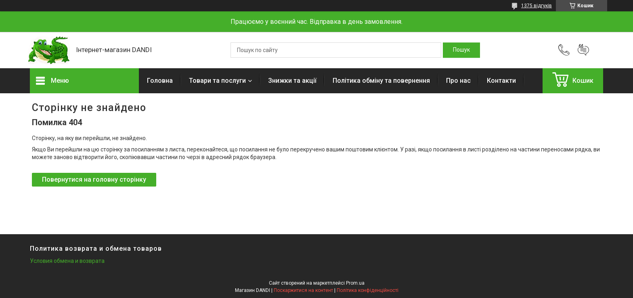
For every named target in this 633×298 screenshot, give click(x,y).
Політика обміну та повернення (381, 80)
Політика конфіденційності (367, 290)
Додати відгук (583, 50)
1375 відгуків (536, 5)
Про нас (458, 80)
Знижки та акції (292, 80)
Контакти (501, 80)
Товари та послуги (217, 80)
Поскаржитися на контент (303, 290)
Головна (160, 80)
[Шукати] (461, 50)
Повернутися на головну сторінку (94, 179)
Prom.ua (355, 283)
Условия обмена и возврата (67, 261)
